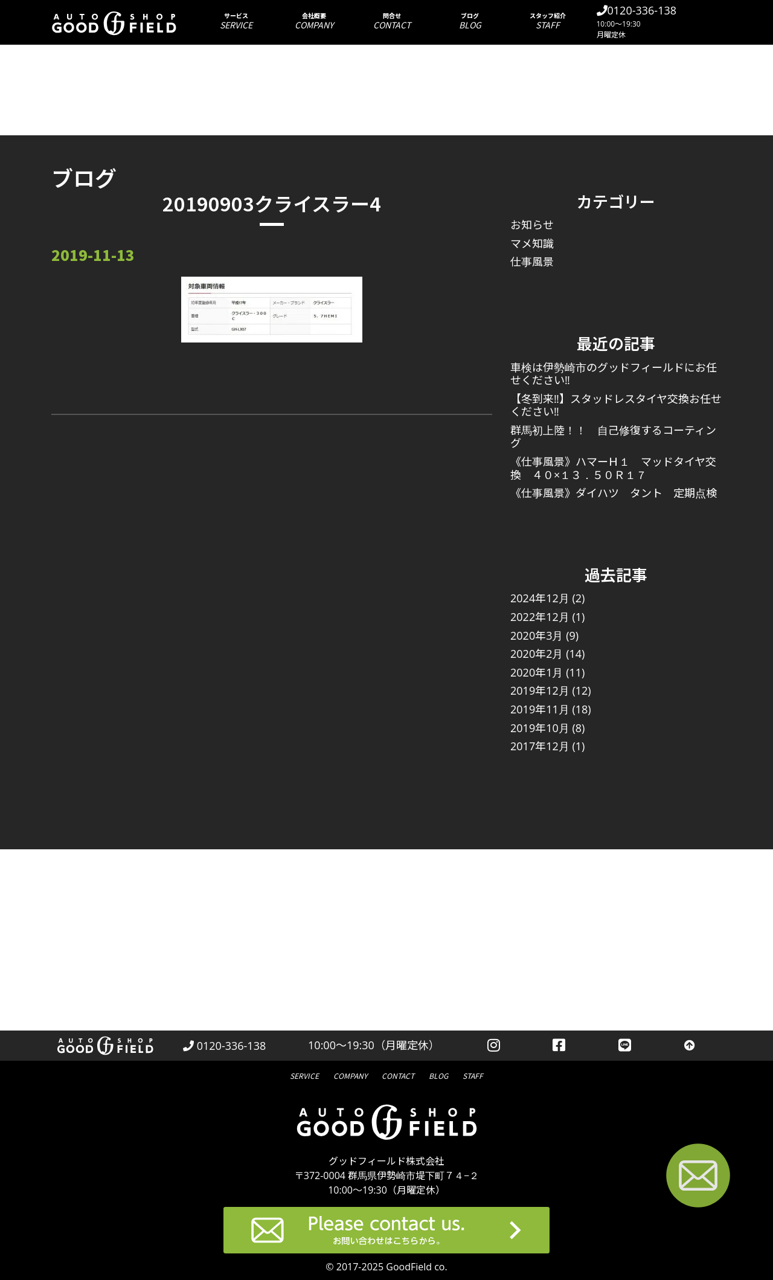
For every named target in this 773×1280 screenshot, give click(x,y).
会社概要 (314, 21)
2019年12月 (539, 690)
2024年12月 (539, 598)
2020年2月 (536, 653)
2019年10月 (539, 728)
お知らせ (532, 224)
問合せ (392, 21)
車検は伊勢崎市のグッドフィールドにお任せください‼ (613, 374)
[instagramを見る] (494, 1046)
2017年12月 (539, 746)
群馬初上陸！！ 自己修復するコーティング (613, 437)
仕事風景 (532, 261)
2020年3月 (536, 635)
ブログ (470, 21)
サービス (236, 21)
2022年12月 (539, 616)
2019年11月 (539, 709)
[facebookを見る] (559, 1046)
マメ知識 (532, 243)
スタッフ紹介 (548, 21)
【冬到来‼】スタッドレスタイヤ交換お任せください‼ (616, 405)
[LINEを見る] (625, 1046)
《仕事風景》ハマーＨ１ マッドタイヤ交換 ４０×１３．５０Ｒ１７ (613, 468)
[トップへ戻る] (690, 1046)
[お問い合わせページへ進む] (698, 1177)
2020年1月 (536, 672)
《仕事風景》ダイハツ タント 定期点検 (613, 493)
